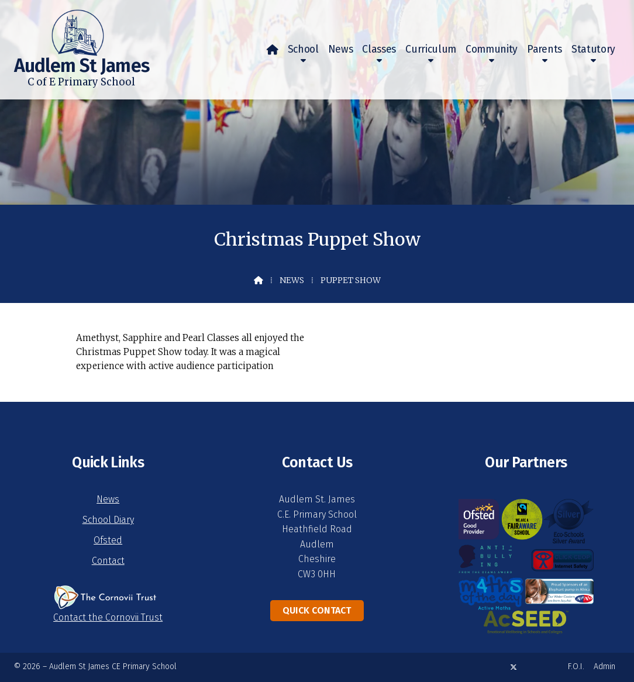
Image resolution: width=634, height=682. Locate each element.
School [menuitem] (303, 49)
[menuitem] (272, 49)
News (292, 280)
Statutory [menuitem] (593, 49)
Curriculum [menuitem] (430, 49)
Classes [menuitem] (379, 49)
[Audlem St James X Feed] (513, 667)
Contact (108, 560)
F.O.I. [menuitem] (576, 666)
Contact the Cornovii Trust (108, 617)
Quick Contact (316, 610)
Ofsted (108, 540)
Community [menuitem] (492, 49)
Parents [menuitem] (544, 49)
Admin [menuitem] (604, 666)
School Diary (108, 519)
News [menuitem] (340, 49)
